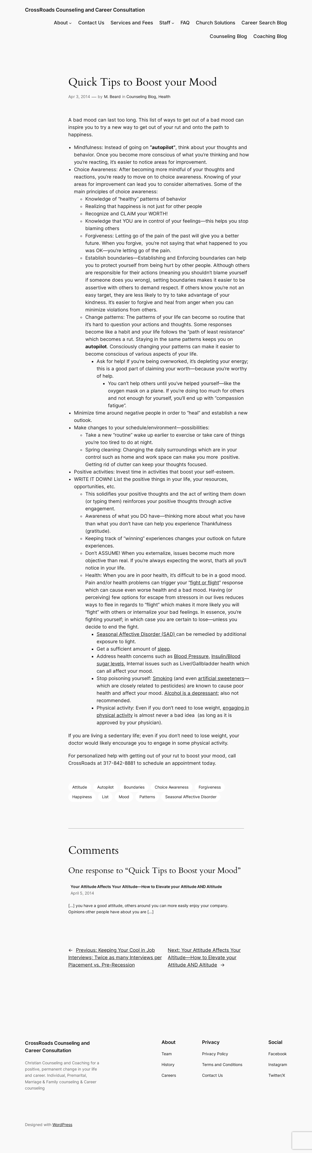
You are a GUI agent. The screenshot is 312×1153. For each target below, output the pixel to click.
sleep (164, 649)
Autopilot (105, 787)
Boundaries (134, 787)
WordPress (62, 1124)
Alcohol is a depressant (191, 693)
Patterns (147, 796)
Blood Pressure (191, 656)
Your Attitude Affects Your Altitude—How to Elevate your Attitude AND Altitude (146, 886)
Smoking (162, 678)
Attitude (79, 787)
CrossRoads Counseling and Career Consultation (85, 10)
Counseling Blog (141, 96)
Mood (124, 796)
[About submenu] (70, 22)
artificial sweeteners (221, 678)
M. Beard (112, 96)
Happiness (82, 796)
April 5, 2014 (82, 893)
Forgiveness (210, 787)
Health (164, 96)
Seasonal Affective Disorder (191, 796)
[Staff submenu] (172, 22)
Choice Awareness (171, 787)
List (105, 796)
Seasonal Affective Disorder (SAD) (136, 634)
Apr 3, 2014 (79, 96)
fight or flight (204, 582)
